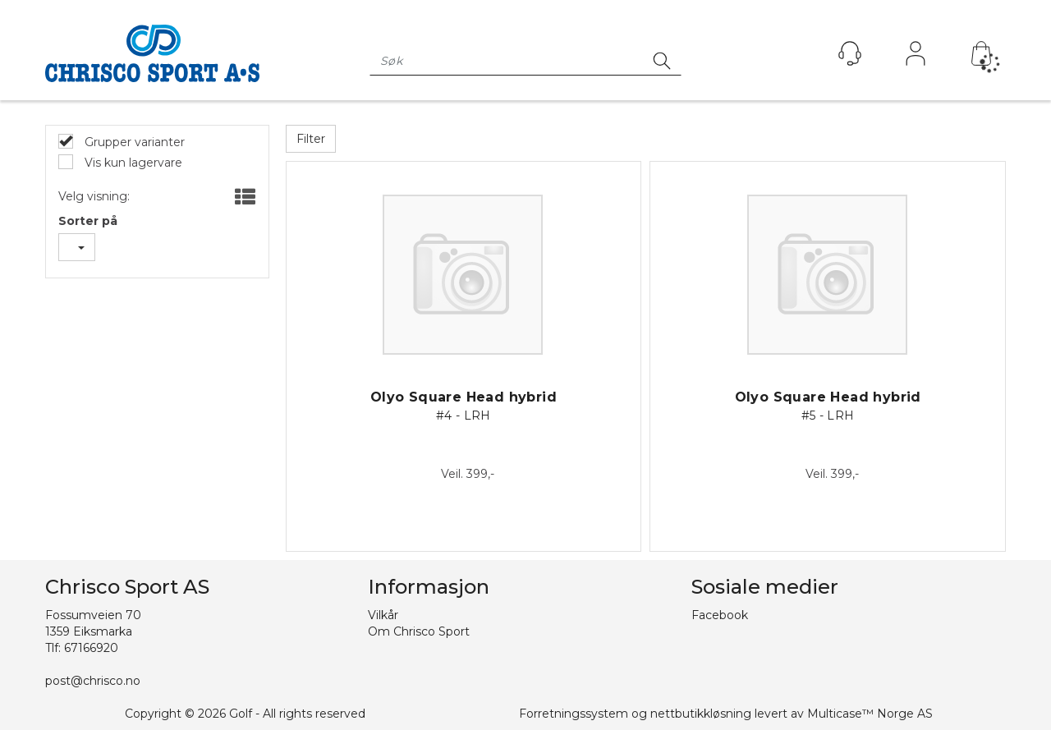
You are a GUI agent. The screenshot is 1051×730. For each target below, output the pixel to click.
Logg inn (915, 57)
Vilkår (383, 615)
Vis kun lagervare (131, 162)
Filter (310, 138)
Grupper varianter (133, 142)
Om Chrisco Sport (419, 631)
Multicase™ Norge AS (870, 713)
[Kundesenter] (849, 53)
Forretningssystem (573, 713)
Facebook (719, 615)
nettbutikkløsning (700, 713)
